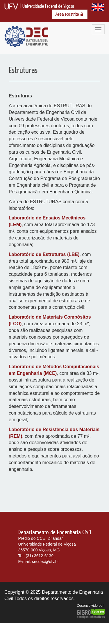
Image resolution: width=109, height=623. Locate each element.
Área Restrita (69, 14)
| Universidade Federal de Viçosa (39, 6)
